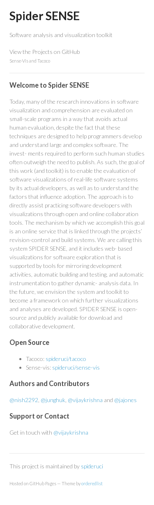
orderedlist (92, 483)
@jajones (125, 399)
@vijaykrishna (85, 399)
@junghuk (53, 399)
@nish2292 (23, 399)
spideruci (92, 466)
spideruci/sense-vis (76, 367)
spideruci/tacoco (66, 358)
